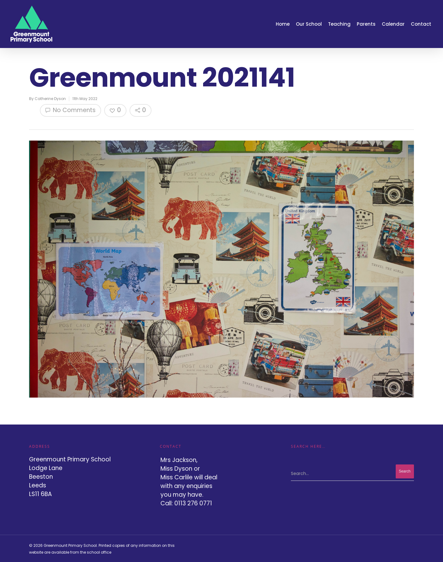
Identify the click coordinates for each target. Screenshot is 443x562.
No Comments (70, 110)
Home (283, 24)
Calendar (393, 24)
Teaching (339, 24)
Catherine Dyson (50, 98)
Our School (309, 24)
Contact (421, 24)
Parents (366, 24)
